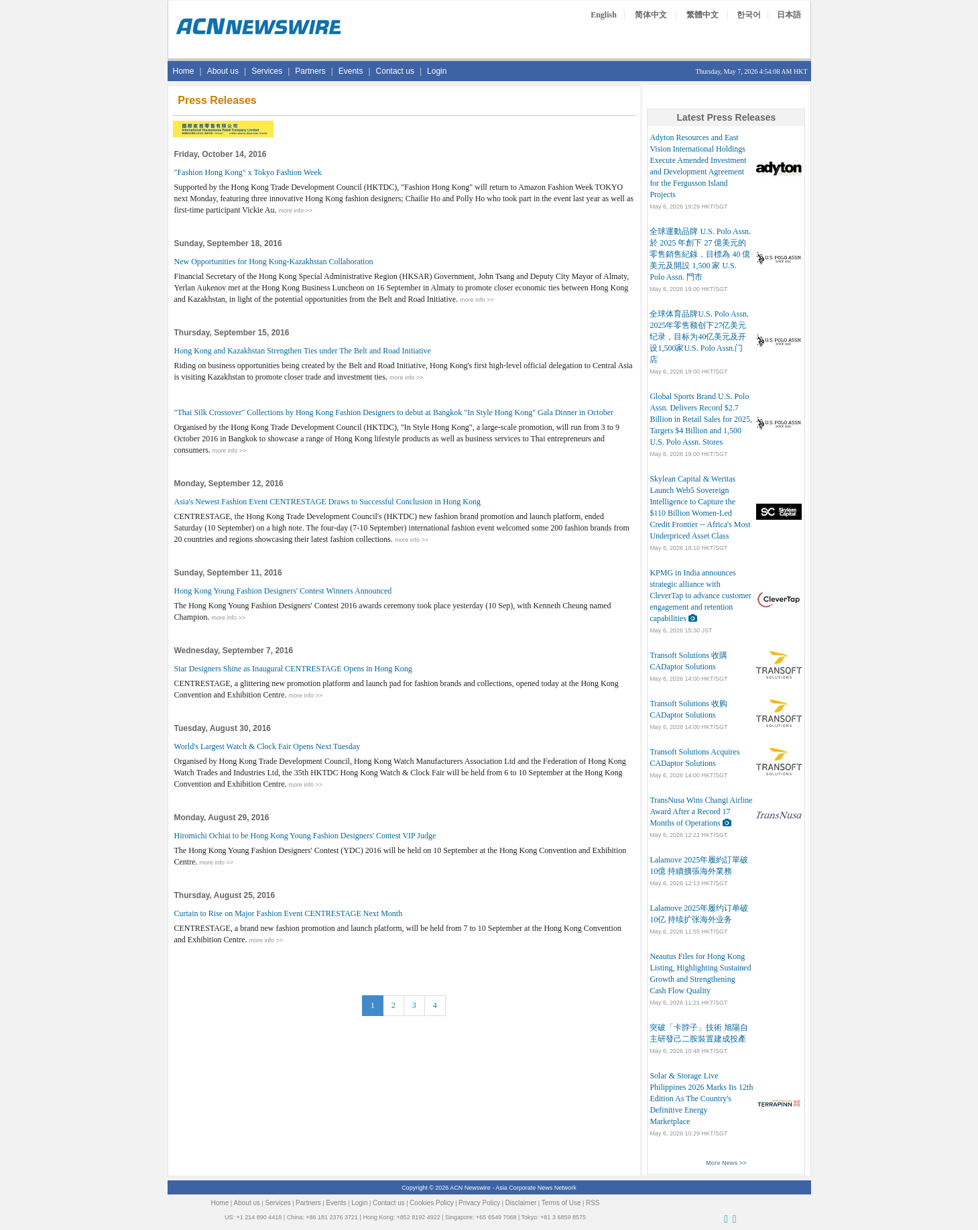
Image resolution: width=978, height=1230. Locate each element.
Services (266, 71)
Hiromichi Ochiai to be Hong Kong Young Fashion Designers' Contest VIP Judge (305, 835)
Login (436, 71)
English (604, 14)
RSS (593, 1203)
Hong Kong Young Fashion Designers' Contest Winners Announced (283, 591)
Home (183, 71)
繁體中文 (702, 14)
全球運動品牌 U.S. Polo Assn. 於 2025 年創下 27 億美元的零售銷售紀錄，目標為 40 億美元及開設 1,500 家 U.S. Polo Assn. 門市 (700, 254)
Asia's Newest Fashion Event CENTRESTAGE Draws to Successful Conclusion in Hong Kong (327, 501)
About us (223, 71)
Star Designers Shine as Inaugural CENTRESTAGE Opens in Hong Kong (293, 668)
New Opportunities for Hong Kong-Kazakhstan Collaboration (273, 261)
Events (351, 71)
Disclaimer (521, 1203)
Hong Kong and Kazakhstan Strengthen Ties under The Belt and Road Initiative (302, 350)
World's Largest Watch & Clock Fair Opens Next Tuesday (267, 746)
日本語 (789, 14)
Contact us (395, 71)
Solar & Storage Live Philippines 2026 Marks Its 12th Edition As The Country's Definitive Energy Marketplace (701, 1098)
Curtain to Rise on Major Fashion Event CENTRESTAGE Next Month (288, 913)
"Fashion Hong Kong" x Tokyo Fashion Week (248, 172)
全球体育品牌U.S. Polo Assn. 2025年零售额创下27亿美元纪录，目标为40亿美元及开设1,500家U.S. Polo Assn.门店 (699, 336)
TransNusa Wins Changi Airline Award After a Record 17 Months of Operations (701, 811)
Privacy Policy (479, 1203)
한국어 (749, 14)
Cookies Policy (432, 1203)
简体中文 (651, 14)
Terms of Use (561, 1203)
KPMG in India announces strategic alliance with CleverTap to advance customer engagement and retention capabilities (700, 595)
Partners (310, 71)
